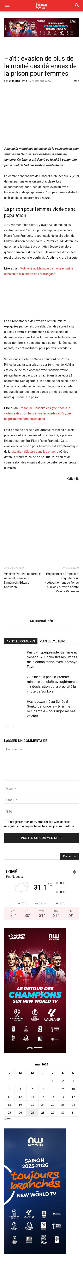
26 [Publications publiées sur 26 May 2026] (20, 1112)
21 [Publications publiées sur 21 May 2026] (43, 1105)
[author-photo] (42, 613)
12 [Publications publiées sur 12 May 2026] (20, 1097)
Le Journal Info (18, 80)
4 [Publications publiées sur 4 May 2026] (9, 1089)
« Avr (7, 1119)
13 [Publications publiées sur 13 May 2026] (32, 1097)
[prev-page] (6, 726)
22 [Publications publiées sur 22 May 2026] (52, 1105)
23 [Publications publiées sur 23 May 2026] (63, 1105)
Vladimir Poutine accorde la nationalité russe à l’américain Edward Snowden (22, 580)
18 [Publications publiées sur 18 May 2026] (9, 1105)
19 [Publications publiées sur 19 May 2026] (20, 1105)
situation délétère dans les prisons (34, 451)
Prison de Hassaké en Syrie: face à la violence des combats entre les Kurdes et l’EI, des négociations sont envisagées (38, 413)
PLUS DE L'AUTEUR (52, 641)
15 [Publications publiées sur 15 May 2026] (52, 1097)
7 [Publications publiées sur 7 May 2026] (43, 1089)
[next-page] (13, 726)
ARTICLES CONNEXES (21, 641)
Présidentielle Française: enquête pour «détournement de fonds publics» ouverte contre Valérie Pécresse (62, 582)
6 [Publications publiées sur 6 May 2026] (32, 1089)
